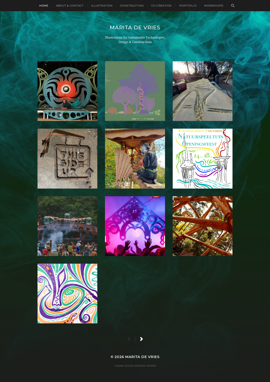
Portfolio (187, 5)
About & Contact (70, 5)
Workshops (213, 5)
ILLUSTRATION (102, 5)
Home (43, 5)
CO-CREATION (161, 5)
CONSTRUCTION (132, 5)
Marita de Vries (135, 27)
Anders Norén (145, 365)
